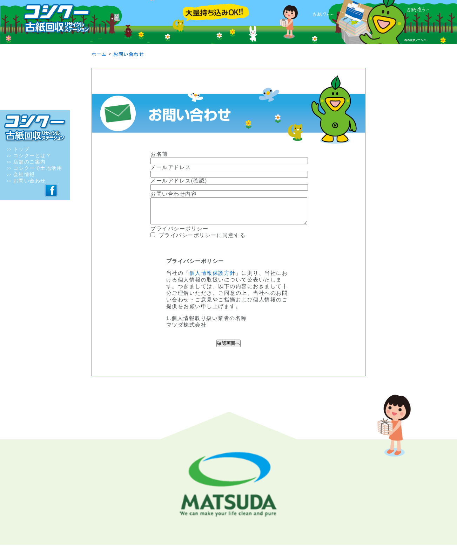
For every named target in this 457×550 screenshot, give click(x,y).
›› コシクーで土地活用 (34, 168)
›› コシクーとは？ (29, 155)
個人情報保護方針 (212, 278)
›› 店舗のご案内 (26, 162)
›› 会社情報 (21, 174)
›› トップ (18, 149)
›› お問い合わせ (26, 180)
